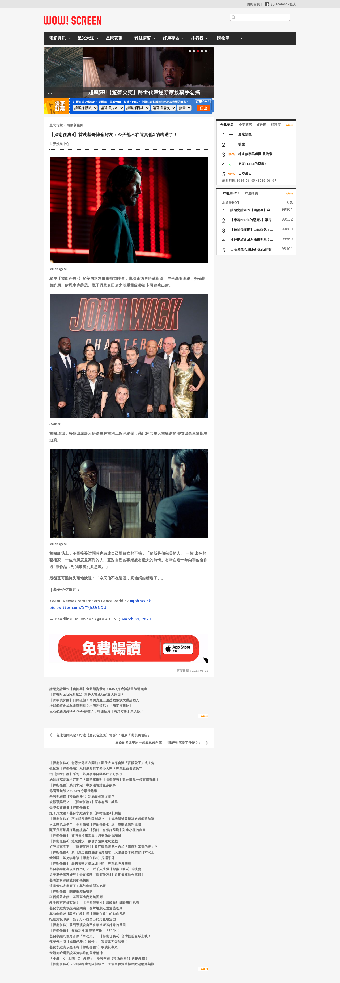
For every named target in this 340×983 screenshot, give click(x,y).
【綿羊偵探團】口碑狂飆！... (251, 229)
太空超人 (245, 173)
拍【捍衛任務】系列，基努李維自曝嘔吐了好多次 (85, 774)
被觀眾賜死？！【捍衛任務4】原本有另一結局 (83, 802)
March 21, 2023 (136, 618)
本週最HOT (231, 193)
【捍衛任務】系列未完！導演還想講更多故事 (82, 785)
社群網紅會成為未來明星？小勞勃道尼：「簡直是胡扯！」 (92, 705)
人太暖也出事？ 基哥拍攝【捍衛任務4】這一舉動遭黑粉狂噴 (95, 824)
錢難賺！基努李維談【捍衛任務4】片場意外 (81, 858)
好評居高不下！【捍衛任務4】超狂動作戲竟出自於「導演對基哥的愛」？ (103, 846)
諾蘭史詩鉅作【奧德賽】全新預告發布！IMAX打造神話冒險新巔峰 (98, 689)
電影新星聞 (75, 125)
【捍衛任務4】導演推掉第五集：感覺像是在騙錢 (85, 835)
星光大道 (86, 37)
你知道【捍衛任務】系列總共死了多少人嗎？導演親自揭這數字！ (97, 768)
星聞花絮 (114, 37)
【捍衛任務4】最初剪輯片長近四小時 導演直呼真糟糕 (90, 863)
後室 (241, 144)
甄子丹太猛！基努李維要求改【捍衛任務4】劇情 (85, 813)
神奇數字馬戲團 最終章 (255, 154)
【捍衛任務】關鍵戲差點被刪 (71, 891)
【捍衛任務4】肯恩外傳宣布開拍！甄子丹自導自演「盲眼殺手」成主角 (101, 763)
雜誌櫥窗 (142, 37)
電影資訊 (57, 37)
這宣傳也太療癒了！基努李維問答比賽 (77, 886)
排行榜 (197, 37)
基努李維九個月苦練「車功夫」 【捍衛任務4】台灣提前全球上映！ (100, 936)
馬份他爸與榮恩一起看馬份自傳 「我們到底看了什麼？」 (158, 742)
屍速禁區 (245, 134)
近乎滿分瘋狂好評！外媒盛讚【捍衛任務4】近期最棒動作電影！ (96, 874)
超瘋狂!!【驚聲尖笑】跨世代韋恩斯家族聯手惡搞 (165, 92)
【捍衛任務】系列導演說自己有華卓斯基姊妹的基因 (87, 925)
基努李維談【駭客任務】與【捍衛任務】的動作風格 (87, 913)
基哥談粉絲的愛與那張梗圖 (69, 880)
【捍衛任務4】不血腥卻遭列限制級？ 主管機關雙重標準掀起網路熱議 (101, 818)
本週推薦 (251, 193)
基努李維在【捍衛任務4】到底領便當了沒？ (81, 796)
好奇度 (261, 124)
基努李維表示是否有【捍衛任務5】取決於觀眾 (83, 947)
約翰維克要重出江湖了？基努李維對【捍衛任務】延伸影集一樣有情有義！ (104, 779)
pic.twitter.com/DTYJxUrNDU (77, 607)
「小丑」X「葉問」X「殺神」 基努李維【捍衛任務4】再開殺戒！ (98, 958)
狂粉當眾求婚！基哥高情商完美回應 (76, 897)
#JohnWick (140, 600)
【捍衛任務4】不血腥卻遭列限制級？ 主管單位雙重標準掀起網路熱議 (101, 964)
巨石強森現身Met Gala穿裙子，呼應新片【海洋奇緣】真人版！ (96, 711)
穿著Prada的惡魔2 (252, 163)
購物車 (223, 37)
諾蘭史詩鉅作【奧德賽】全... (251, 210)
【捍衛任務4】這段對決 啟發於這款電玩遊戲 (83, 841)
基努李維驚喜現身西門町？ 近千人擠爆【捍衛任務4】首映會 (95, 869)
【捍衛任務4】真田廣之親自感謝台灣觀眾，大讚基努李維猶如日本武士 (101, 852)
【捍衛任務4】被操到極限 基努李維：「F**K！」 (86, 930)
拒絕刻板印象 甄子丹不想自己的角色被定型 (82, 919)
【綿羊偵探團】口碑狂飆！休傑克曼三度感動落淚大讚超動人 (94, 700)
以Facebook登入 (280, 4)
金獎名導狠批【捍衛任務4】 (70, 807)
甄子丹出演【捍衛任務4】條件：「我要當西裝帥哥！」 (90, 941)
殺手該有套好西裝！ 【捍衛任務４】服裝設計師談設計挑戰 (94, 902)
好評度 (276, 124)
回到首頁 (253, 4)
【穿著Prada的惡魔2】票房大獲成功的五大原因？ (86, 694)
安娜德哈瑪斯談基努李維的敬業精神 (76, 953)
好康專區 (171, 37)
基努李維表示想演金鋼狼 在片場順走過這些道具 (85, 908)
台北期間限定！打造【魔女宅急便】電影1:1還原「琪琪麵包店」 (103, 735)
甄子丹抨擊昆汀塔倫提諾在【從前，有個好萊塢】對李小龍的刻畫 (97, 830)
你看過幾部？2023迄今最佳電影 (73, 791)
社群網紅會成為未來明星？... (251, 239)
